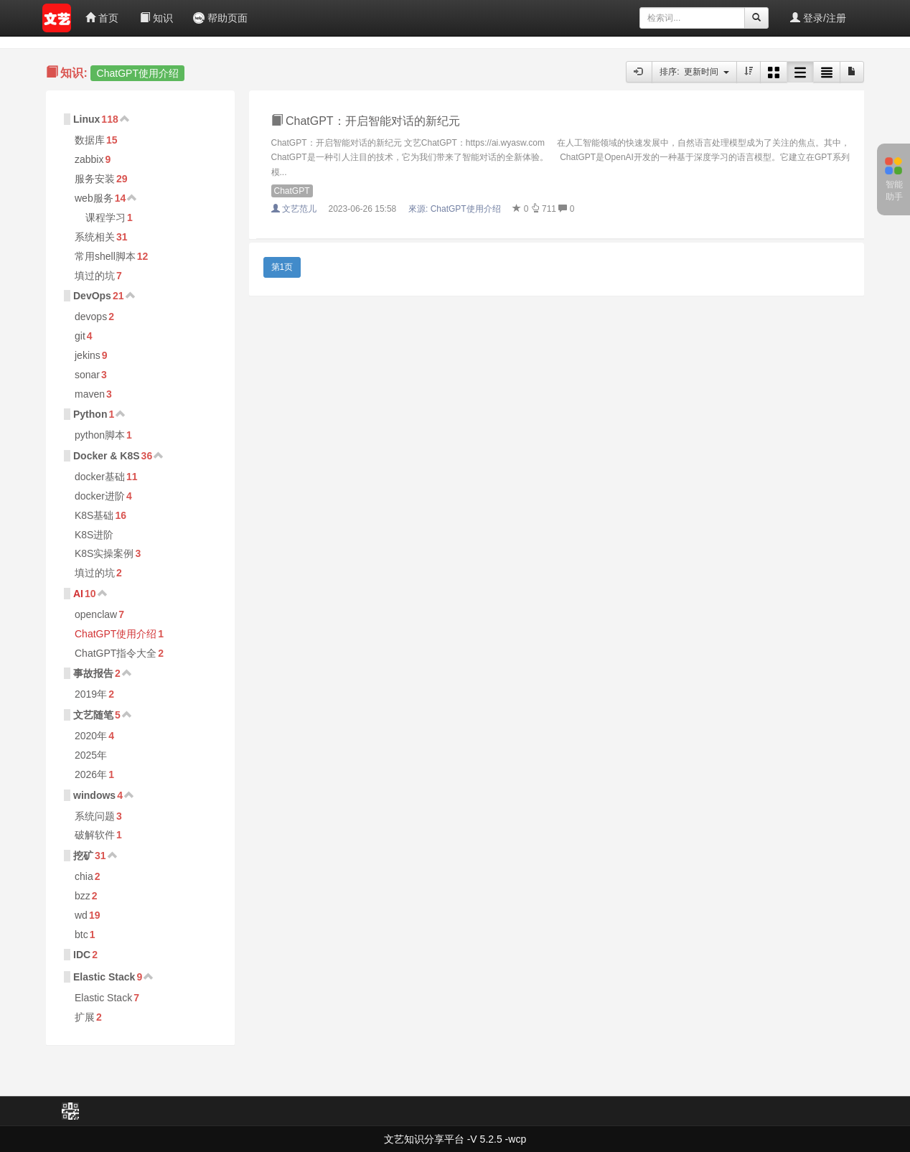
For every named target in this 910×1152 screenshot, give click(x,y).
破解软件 (95, 834)
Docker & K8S (106, 456)
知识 (156, 18)
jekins (87, 355)
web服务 (94, 198)
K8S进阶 (94, 534)
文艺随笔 (93, 715)
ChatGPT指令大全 (115, 653)
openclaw (96, 614)
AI (78, 593)
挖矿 (83, 855)
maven (90, 394)
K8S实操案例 (104, 553)
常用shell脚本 (105, 256)
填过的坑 (95, 275)
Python (90, 414)
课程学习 (105, 217)
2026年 (91, 774)
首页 (101, 18)
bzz (82, 896)
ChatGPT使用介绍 (115, 634)
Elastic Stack (104, 977)
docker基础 (100, 476)
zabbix (89, 159)
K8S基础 (94, 515)
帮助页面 (220, 18)
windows (94, 795)
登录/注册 (818, 18)
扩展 (85, 1017)
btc (81, 934)
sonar (87, 374)
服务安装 (95, 178)
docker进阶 (100, 496)
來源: (455, 209)
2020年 (91, 735)
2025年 (91, 755)
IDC (81, 954)
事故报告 (93, 673)
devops (91, 316)
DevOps (92, 295)
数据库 (90, 140)
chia (84, 876)
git (80, 336)
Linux (86, 119)
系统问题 (95, 816)
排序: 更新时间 (694, 72)
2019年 (91, 694)
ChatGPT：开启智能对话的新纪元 (365, 121)
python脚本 (100, 435)
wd (81, 915)
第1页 (282, 267)
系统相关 (95, 237)
